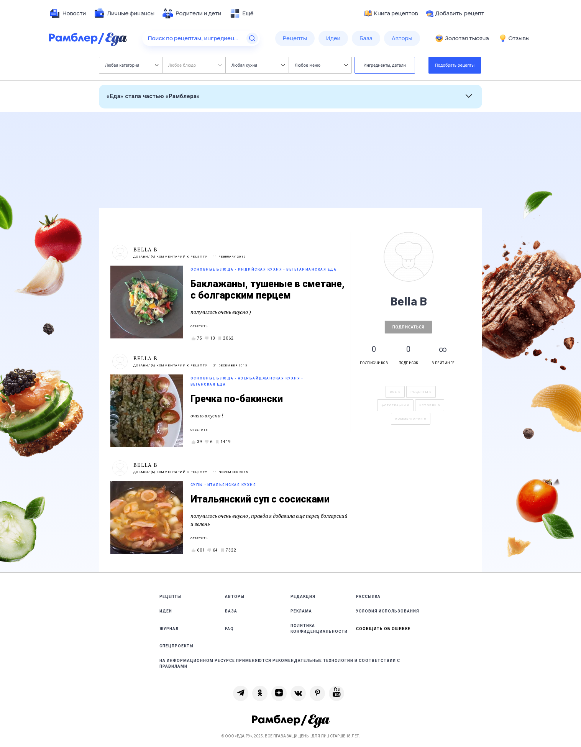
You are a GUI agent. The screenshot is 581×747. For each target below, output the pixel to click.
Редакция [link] (302, 596)
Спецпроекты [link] (176, 646)
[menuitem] (67, 13)
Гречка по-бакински (236, 398)
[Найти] (252, 38)
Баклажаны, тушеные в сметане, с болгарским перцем (267, 289)
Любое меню (321, 65)
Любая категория (131, 65)
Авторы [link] (235, 596)
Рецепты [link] (170, 596)
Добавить (455, 13)
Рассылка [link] (368, 596)
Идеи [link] (165, 611)
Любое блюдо (195, 65)
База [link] (231, 611)
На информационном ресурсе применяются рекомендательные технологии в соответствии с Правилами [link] (279, 663)
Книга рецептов (391, 13)
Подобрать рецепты (455, 65)
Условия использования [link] (387, 611)
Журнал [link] (169, 629)
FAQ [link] (229, 629)
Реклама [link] (301, 611)
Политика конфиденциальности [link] (319, 629)
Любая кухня (258, 65)
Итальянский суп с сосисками (260, 499)
